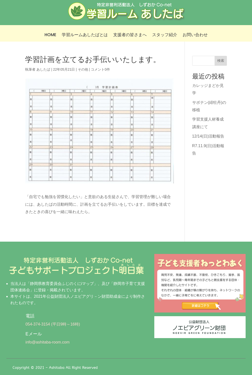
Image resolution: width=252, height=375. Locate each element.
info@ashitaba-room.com (48, 342)
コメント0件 (100, 69)
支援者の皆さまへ (130, 35)
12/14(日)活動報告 (208, 136)
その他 (83, 69)
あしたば (43, 69)
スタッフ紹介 (164, 35)
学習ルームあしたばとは (85, 35)
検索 (220, 60)
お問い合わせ (195, 35)
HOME (50, 35)
